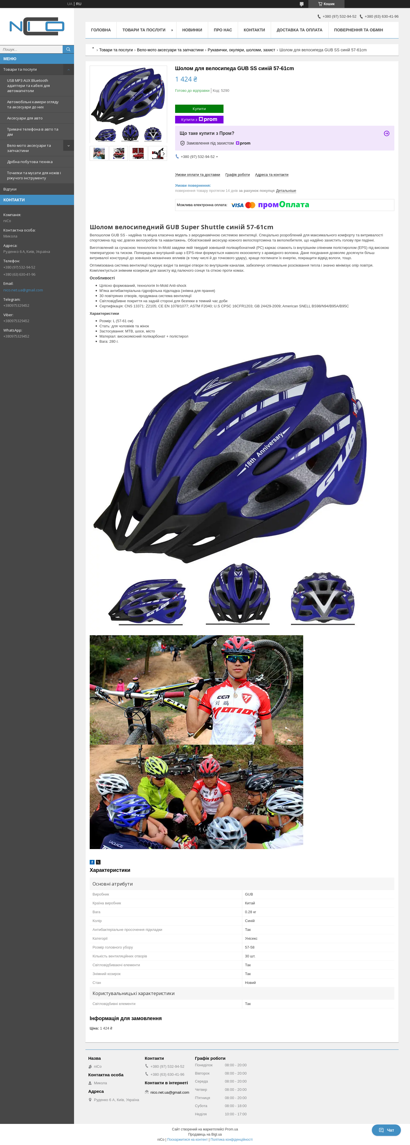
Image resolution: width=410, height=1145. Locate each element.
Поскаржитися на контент (187, 1140)
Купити (199, 108)
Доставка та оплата (300, 30)
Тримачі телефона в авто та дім (32, 132)
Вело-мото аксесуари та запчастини (29, 148)
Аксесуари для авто (25, 118)
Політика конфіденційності (232, 1140)
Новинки (192, 30)
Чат (386, 1130)
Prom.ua (231, 1129)
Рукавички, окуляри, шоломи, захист (241, 50)
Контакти (254, 30)
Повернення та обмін (358, 30)
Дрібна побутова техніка (30, 161)
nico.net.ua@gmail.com (23, 290)
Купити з (199, 119)
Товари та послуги (20, 69)
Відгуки (10, 189)
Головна (101, 30)
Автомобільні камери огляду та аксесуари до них (33, 104)
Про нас (223, 30)
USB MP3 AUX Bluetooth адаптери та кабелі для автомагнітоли (28, 85)
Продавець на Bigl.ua (205, 1134)
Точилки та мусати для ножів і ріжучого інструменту (34, 175)
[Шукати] (68, 49)
